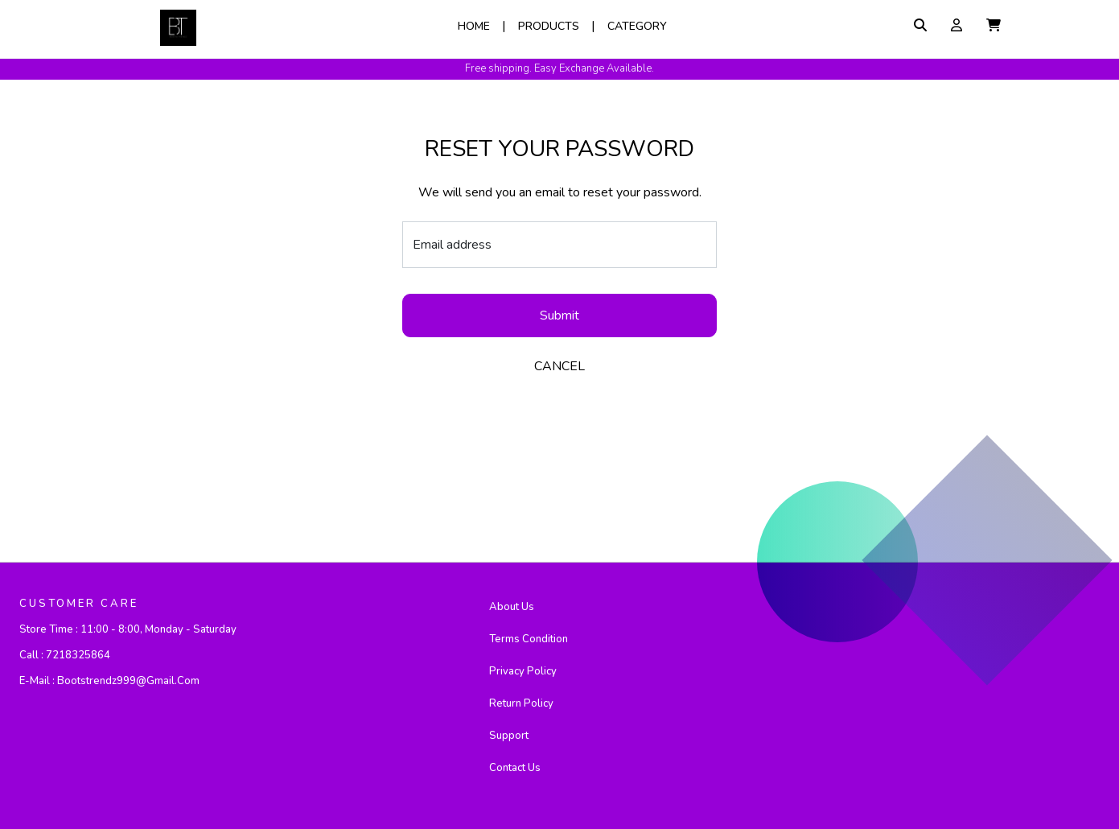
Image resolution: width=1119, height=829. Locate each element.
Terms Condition (528, 639)
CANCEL (559, 366)
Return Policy (521, 703)
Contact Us (515, 768)
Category (637, 26)
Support (509, 735)
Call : (64, 655)
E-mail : (109, 681)
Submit (559, 315)
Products (548, 26)
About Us (511, 607)
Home (474, 26)
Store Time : (128, 629)
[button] (993, 26)
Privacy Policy (523, 671)
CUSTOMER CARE (78, 603)
